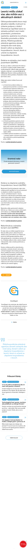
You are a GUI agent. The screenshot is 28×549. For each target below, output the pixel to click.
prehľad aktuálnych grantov (14, 142)
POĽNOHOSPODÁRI (5, 7)
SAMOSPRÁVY (14, 7)
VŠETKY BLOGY (14, 438)
